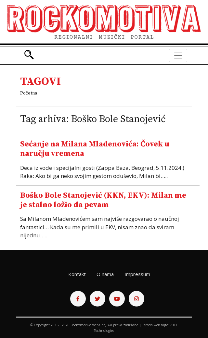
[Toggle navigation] (178, 55)
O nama (105, 274)
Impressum (137, 274)
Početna (28, 93)
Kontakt (77, 274)
